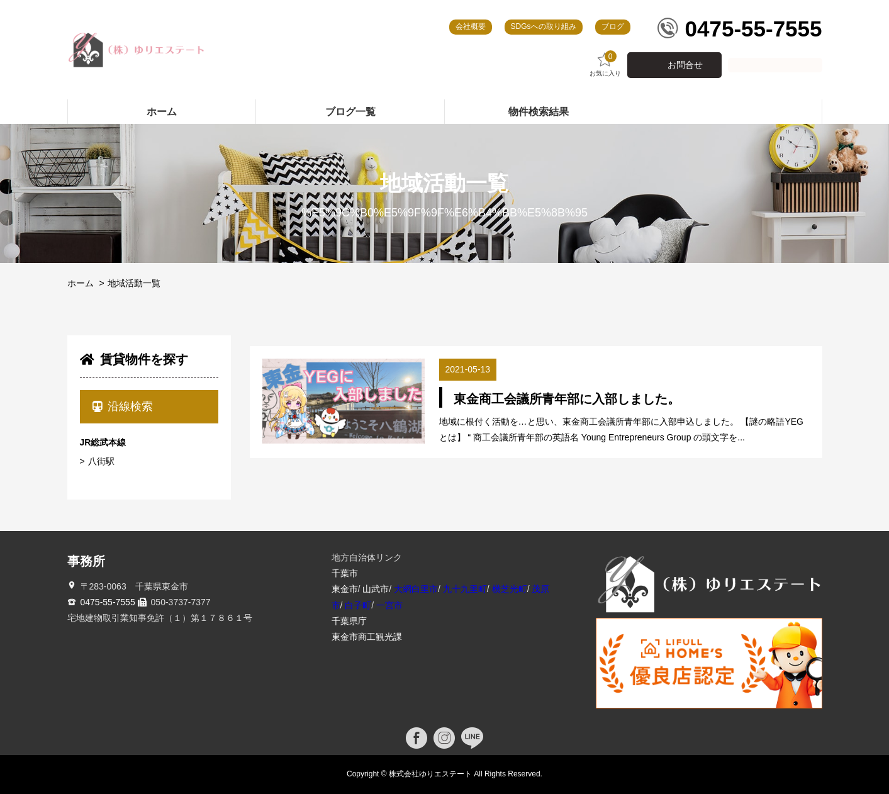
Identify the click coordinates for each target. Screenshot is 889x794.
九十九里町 (465, 589)
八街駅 (101, 461)
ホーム (80, 283)
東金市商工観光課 (367, 637)
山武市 (375, 589)
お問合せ (685, 65)
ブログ (612, 26)
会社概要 (471, 26)
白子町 (358, 605)
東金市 (345, 589)
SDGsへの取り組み (543, 26)
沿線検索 (123, 406)
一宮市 (389, 605)
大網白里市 (416, 589)
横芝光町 (509, 589)
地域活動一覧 (134, 283)
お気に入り (605, 64)
